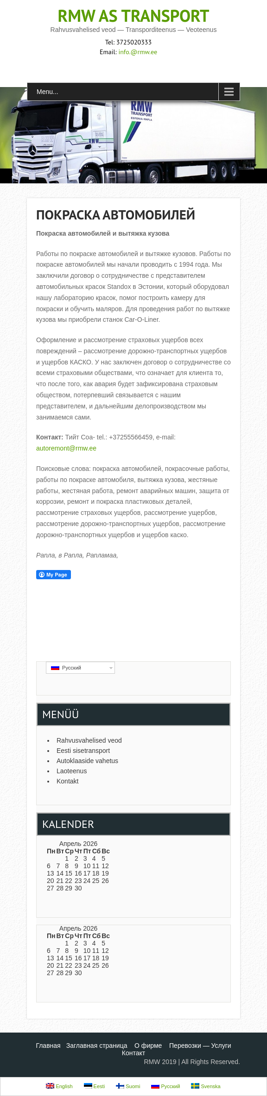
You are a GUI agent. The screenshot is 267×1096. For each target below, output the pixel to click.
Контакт (133, 1053)
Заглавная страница (96, 1045)
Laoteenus (72, 771)
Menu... (47, 91)
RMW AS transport (134, 15)
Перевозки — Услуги (200, 1045)
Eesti (94, 1086)
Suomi (128, 1086)
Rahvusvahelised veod (89, 740)
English (59, 1086)
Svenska (205, 1086)
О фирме (148, 1045)
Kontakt (67, 781)
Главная (48, 1045)
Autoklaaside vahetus (87, 760)
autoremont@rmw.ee (66, 448)
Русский (66, 667)
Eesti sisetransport (83, 750)
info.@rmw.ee (137, 52)
